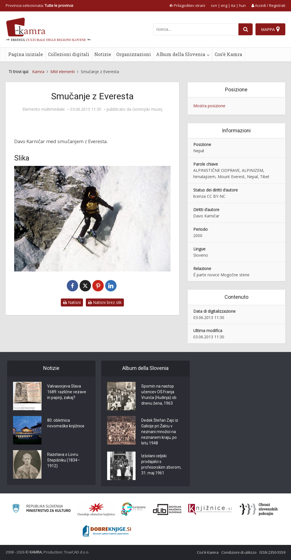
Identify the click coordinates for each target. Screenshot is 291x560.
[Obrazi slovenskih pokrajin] (258, 509)
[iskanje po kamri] (195, 29)
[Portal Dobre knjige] (107, 530)
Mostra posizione (209, 105)
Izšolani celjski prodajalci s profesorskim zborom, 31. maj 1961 (161, 464)
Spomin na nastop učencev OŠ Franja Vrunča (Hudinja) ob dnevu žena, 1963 (158, 394)
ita (233, 5)
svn (214, 5)
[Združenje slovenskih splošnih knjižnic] (210, 509)
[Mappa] (270, 29)
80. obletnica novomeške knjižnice (65, 423)
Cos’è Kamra (228, 54)
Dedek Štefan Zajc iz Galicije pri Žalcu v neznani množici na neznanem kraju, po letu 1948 (159, 431)
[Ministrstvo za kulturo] (41, 509)
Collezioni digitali (68, 54)
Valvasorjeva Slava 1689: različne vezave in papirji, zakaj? (66, 392)
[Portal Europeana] (133, 509)
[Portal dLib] (167, 509)
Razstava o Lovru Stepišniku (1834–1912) (63, 460)
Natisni (72, 302)
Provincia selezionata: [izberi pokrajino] (39, 5)
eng (224, 5)
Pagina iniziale (25, 54)
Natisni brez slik (105, 302)
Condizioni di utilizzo (239, 552)
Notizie (102, 54)
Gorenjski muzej (147, 109)
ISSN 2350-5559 (272, 552)
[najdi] (245, 29)
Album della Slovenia (180, 54)
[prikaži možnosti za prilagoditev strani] (187, 5)
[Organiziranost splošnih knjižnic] (96, 509)
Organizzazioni (133, 54)
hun (242, 5)
